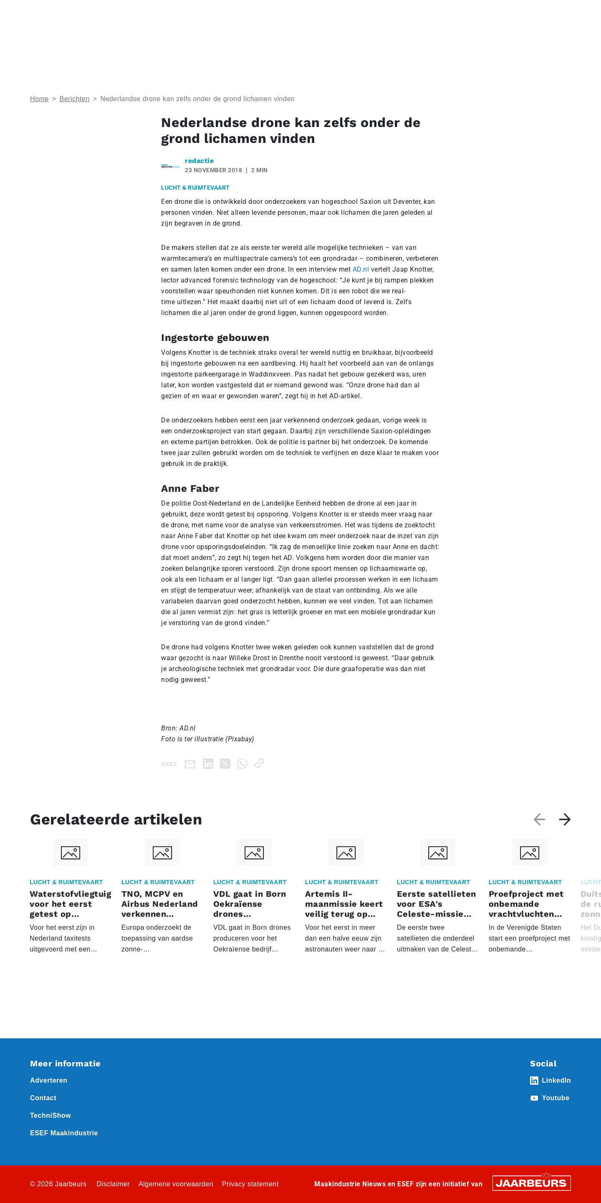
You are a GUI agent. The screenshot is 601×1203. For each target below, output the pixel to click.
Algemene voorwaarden (176, 1184)
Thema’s (484, 42)
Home (38, 12)
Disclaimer (113, 1184)
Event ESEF (69, 12)
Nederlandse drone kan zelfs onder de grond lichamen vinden (197, 98)
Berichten (75, 98)
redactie (199, 161)
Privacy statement (250, 1184)
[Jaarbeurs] (531, 1183)
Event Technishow (116, 12)
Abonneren (386, 12)
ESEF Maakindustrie (64, 1133)
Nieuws (156, 12)
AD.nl (361, 269)
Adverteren (348, 12)
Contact (421, 12)
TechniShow (50, 1115)
